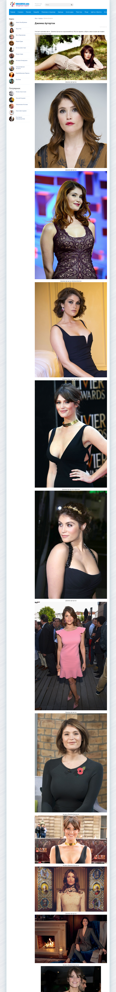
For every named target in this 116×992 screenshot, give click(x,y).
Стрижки (20, 12)
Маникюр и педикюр (48, 12)
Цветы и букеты (96, 12)
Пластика (79, 12)
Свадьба (36, 12)
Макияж (28, 12)
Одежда (60, 12)
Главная (12, 12)
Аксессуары (69, 12)
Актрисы (107, 12)
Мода (86, 12)
